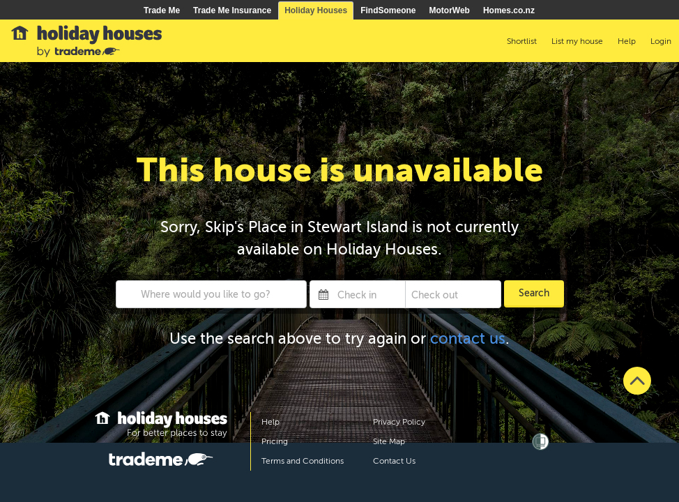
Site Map (389, 441)
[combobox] (211, 294)
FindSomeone (387, 10)
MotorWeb (449, 10)
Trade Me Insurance (232, 10)
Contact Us (394, 461)
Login (660, 41)
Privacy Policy (399, 422)
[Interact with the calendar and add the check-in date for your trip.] (323, 294)
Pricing (274, 441)
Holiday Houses (315, 10)
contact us (467, 338)
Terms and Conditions (302, 461)
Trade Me (162, 10)
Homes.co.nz (509, 10)
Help (270, 422)
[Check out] (443, 294)
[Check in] (368, 294)
